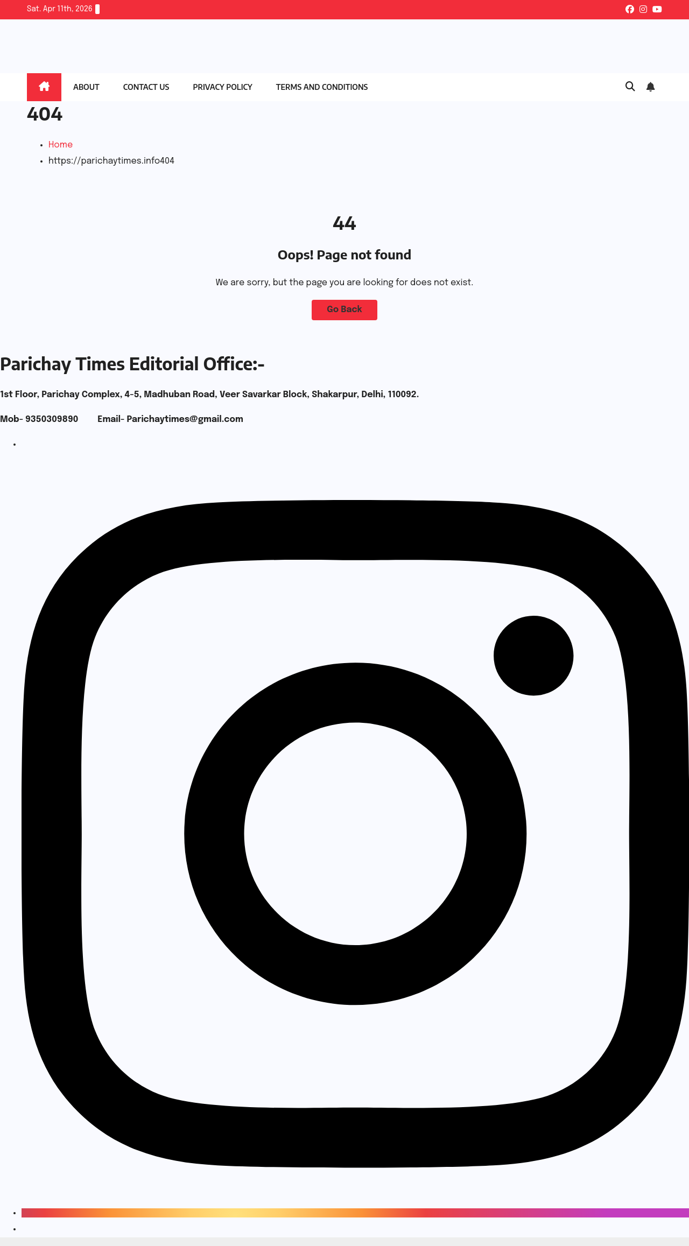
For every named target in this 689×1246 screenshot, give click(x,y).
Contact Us (146, 86)
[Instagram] (355, 1212)
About (86, 86)
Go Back (344, 309)
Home (60, 145)
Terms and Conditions (322, 86)
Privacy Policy (222, 86)
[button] (630, 87)
